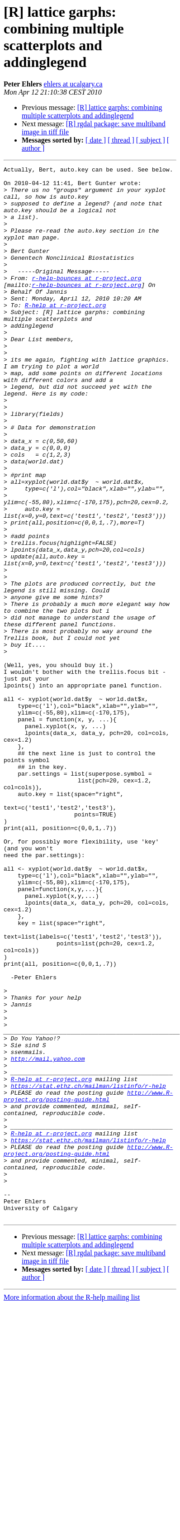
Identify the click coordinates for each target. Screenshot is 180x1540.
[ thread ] (121, 140)
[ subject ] (150, 140)
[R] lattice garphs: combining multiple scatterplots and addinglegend (92, 111)
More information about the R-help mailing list (72, 1507)
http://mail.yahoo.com (48, 1238)
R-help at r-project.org (65, 333)
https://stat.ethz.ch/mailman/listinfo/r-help (88, 1270)
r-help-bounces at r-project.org (86, 301)
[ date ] (95, 140)
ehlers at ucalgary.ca (73, 84)
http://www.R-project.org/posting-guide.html (88, 1282)
